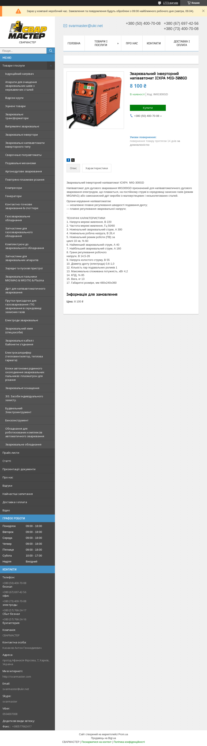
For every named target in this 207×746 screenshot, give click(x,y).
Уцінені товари (15, 106)
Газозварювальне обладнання (17, 218)
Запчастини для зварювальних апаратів (21, 258)
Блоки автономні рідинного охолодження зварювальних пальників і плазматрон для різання (24, 374)
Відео (6, 510)
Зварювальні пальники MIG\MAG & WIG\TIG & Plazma (24, 278)
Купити (148, 108)
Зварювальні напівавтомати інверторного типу (25, 144)
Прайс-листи (11, 453)
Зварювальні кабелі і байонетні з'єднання (19, 342)
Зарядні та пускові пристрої (24, 268)
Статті (7, 461)
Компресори (13, 188)
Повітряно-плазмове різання (24, 179)
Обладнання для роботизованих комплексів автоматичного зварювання (24, 432)
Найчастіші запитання (18, 494)
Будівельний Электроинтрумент (18, 410)
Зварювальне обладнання (23, 444)
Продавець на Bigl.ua (103, 738)
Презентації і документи (19, 469)
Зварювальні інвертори (21, 134)
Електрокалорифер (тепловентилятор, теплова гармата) (24, 356)
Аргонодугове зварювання (23, 171)
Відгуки (7, 485)
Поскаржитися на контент (97, 742)
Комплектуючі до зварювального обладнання (24, 246)
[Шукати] (50, 51)
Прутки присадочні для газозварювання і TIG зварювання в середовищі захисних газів (23, 306)
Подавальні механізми (20, 163)
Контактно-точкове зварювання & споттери (21, 206)
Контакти (154, 43)
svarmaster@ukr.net (16, 689)
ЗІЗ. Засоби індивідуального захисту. (24, 398)
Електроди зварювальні (21, 320)
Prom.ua (123, 734)
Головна (74, 43)
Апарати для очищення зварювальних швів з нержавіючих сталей (21, 85)
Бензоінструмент (17, 420)
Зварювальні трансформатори (17, 116)
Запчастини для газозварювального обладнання (19, 232)
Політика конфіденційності (129, 742)
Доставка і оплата (15, 502)
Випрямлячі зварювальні (22, 126)
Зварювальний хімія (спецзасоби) (19, 330)
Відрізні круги (14, 98)
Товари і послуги (14, 65)
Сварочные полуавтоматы (23, 155)
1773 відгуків (170, 2)
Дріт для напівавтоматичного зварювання (25, 290)
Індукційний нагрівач (19, 74)
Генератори (13, 196)
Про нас (8, 477)
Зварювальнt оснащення (22, 388)
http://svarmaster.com (17, 676)
